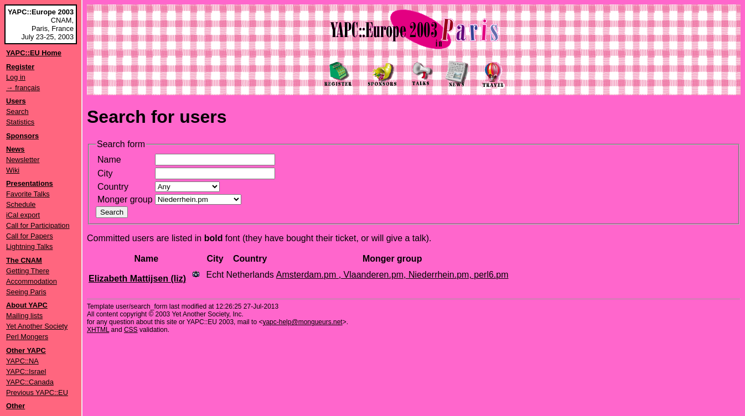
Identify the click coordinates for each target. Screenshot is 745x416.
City (105, 173)
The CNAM (24, 260)
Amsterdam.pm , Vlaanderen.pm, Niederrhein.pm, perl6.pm (392, 274)
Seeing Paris (26, 292)
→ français (23, 88)
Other (15, 406)
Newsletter (22, 159)
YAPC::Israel (26, 371)
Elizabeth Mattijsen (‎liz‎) (137, 278)
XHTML (98, 330)
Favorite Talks (28, 194)
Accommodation (31, 281)
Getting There (27, 271)
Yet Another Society (37, 326)
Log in (15, 77)
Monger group (125, 199)
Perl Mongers (27, 336)
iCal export (23, 215)
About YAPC (27, 305)
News (15, 149)
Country (112, 186)
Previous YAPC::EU (37, 392)
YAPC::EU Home (33, 53)
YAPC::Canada (30, 382)
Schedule (20, 204)
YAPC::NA (22, 361)
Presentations (29, 183)
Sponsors (22, 136)
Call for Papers (29, 236)
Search (17, 111)
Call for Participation (38, 225)
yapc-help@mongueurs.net (302, 322)
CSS (131, 330)
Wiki (12, 170)
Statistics (20, 122)
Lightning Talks (29, 246)
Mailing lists (24, 315)
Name (109, 159)
